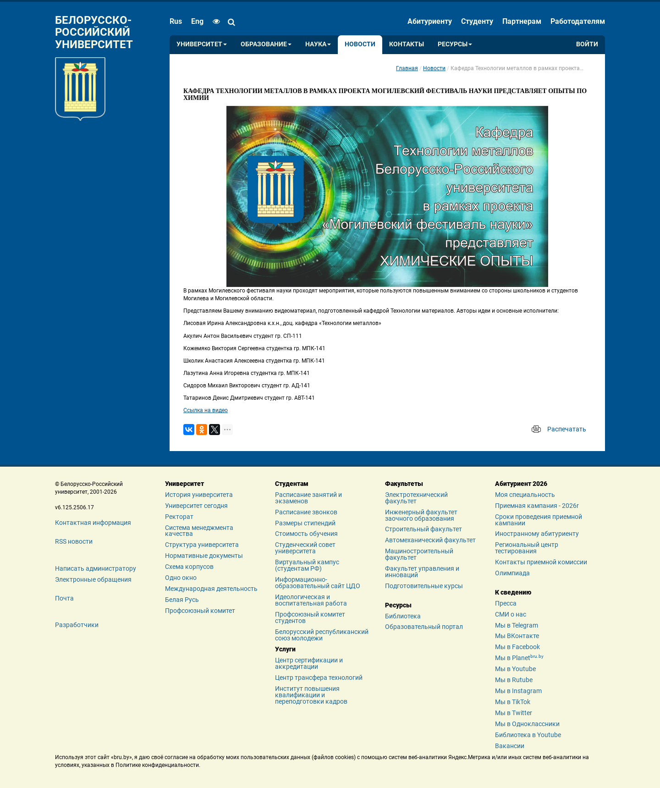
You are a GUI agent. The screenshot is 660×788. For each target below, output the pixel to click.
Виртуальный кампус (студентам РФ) (307, 565)
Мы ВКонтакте (517, 636)
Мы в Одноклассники (527, 724)
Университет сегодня (196, 505)
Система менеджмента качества (199, 530)
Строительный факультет (423, 529)
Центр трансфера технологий (319, 677)
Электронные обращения (93, 579)
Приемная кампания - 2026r (537, 505)
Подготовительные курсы (424, 586)
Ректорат (179, 516)
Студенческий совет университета (305, 547)
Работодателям (577, 21)
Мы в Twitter (513, 713)
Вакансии (509, 746)
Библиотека (403, 616)
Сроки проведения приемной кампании (538, 519)
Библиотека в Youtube (528, 735)
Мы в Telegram (516, 625)
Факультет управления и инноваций (422, 571)
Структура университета (202, 544)
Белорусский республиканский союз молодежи (321, 634)
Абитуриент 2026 (521, 483)
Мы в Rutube (514, 680)
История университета (199, 494)
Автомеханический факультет (430, 540)
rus (176, 21)
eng (197, 21)
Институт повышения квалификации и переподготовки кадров (311, 695)
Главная (407, 68)
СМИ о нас (510, 614)
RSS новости (74, 541)
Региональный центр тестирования (526, 547)
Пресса (506, 603)
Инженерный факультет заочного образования (421, 515)
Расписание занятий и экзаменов (308, 497)
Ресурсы (455, 44)
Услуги (285, 649)
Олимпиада (512, 573)
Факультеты (404, 483)
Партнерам (521, 21)
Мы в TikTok (512, 702)
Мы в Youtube (515, 669)
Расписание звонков (306, 512)
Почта (64, 598)
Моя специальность (525, 494)
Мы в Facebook (517, 647)
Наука (318, 44)
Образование (266, 44)
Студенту (477, 21)
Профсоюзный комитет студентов (310, 617)
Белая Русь (182, 599)
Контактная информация (93, 522)
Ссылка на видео (205, 410)
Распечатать (566, 429)
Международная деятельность (211, 588)
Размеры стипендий (305, 523)
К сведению (513, 592)
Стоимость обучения (306, 533)
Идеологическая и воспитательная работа (311, 600)
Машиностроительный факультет (419, 554)
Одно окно (181, 577)
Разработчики (77, 624)
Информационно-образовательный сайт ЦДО (317, 582)
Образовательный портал (424, 626)
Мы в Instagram (518, 691)
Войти (587, 44)
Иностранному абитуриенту (537, 533)
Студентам (291, 483)
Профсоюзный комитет (200, 610)
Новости (360, 44)
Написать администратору (95, 568)
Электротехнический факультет (416, 497)
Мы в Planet (519, 658)
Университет (201, 44)
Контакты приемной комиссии (541, 562)
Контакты (406, 44)
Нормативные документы (204, 555)
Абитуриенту (429, 21)
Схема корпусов (189, 566)
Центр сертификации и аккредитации (309, 663)
